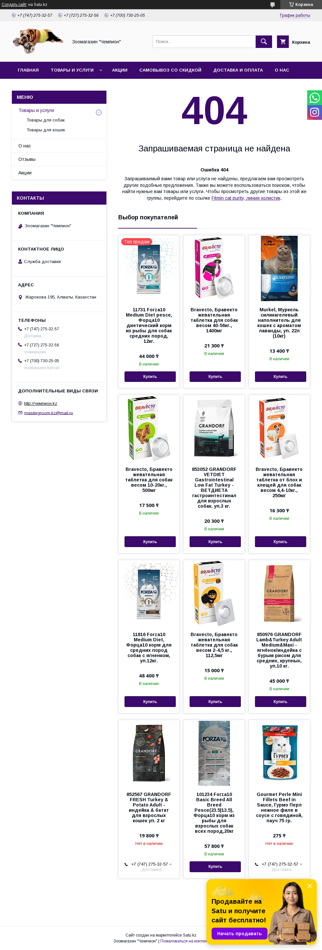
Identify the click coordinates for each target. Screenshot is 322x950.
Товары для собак (46, 120)
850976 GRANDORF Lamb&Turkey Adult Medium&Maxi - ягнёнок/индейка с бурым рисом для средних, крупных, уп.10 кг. (279, 650)
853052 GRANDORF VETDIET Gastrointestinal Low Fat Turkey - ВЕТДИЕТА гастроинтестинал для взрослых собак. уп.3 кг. (214, 488)
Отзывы (26, 159)
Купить (150, 376)
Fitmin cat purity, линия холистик (246, 198)
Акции (119, 70)
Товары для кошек (46, 129)
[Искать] (264, 41)
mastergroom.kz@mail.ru (48, 412)
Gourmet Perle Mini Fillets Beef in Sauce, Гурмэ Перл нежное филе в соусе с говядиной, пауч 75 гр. (279, 807)
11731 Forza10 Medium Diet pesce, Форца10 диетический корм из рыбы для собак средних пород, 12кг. (149, 325)
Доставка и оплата (238, 70)
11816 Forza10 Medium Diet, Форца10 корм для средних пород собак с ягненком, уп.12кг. (149, 647)
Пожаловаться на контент (184, 941)
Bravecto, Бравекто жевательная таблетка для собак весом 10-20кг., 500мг (148, 480)
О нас (282, 70)
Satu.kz (189, 935)
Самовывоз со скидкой (170, 70)
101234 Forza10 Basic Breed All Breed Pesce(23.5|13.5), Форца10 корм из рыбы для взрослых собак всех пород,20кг (214, 813)
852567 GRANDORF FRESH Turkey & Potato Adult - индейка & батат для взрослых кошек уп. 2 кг (148, 807)
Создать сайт (14, 4)
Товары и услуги (72, 70)
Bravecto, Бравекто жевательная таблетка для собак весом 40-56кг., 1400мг (214, 320)
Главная (28, 70)
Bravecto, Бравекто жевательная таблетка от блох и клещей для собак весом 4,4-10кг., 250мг (279, 482)
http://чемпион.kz (40, 403)
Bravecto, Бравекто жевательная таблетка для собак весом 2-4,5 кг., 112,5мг (214, 645)
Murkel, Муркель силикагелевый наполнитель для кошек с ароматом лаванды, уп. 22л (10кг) (279, 323)
